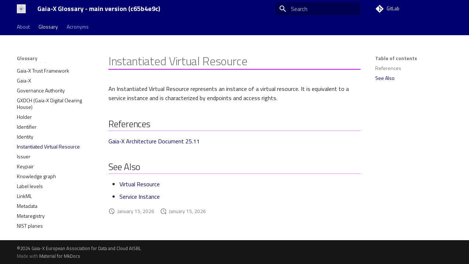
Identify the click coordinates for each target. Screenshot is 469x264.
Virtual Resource (139, 184)
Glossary (48, 26)
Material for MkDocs (59, 256)
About (23, 26)
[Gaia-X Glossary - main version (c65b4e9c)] (21, 8)
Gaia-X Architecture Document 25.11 (154, 141)
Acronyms (78, 26)
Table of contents (396, 58)
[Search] (318, 8)
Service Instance (139, 196)
